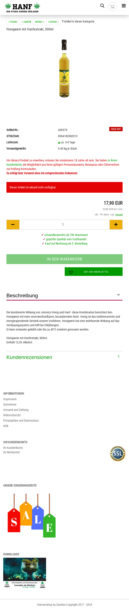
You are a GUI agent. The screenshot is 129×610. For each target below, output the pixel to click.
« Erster (13, 21)
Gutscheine (9, 404)
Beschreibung (22, 295)
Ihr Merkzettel (11, 452)
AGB (5, 426)
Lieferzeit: (12, 142)
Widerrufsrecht (12, 415)
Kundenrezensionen (29, 357)
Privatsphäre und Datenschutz (21, 420)
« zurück (26, 21)
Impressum (10, 399)
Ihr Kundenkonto (13, 447)
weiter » (39, 21)
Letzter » (53, 21)
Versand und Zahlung (15, 410)
